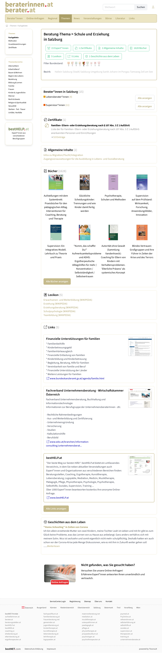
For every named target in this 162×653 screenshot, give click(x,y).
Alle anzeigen (145, 98)
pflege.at (85, 628)
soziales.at (124, 628)
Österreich (27, 607)
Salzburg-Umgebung (91, 72)
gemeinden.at (49, 622)
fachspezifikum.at (51, 614)
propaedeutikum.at (90, 634)
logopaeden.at (49, 639)
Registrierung (75, 601)
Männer (11, 96)
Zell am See (147, 72)
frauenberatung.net (51, 619)
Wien (138, 607)
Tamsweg (135, 72)
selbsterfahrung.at (127, 622)
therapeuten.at (126, 634)
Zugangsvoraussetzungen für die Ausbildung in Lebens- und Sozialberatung (84, 159)
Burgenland (41, 607)
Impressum (51, 649)
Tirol (118, 607)
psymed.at (124, 614)
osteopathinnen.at (89, 622)
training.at (124, 636)
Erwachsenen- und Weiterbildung (68, 300)
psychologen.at (88, 636)
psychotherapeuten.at (91, 639)
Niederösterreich (67, 607)
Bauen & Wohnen (15, 72)
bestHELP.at (10, 625)
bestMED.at (9, 628)
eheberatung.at (11, 634)
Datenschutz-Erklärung (34, 649)
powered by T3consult (148, 649)
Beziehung (12, 79)
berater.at (9, 619)
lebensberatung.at (51, 634)
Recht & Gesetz (14, 99)
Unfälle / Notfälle (15, 112)
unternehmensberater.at (130, 639)
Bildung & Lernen (15, 82)
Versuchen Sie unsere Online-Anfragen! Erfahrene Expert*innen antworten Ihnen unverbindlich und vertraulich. (118, 571)
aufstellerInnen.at (12, 616)
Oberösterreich (84, 607)
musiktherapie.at (89, 619)
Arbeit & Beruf (13, 69)
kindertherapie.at (51, 628)
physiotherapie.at (89, 631)
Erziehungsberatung (61, 307)
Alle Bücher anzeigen (57, 281)
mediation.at (87, 616)
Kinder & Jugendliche (16, 92)
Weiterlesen (53, 546)
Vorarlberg (128, 607)
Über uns (98, 601)
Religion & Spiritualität (17, 102)
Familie (11, 86)
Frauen (11, 89)
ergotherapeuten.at (13, 639)
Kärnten (53, 607)
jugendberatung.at (51, 625)
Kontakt (109, 601)
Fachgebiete (23, 25)
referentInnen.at (127, 619)
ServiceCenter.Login (58, 601)
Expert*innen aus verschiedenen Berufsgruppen (18, 134)
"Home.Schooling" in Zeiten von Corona (66, 527)
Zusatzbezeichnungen (17, 44)
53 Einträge (58, 137)
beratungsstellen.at (13, 622)
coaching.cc (9, 631)
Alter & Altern (13, 66)
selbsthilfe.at (125, 625)
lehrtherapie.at (50, 636)
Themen (13, 25)
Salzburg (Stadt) (71, 72)
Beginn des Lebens (15, 76)
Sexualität (12, 106)
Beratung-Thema (57, 34)
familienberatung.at (52, 616)
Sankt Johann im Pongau (116, 72)
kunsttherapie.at (50, 631)
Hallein (58, 72)
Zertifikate (12, 47)
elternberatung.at (12, 636)
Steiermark (108, 607)
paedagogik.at (87, 625)
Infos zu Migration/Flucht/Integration (63, 155)
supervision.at (126, 631)
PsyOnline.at (125, 616)
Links (51, 327)
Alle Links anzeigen (56, 508)
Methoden (12, 41)
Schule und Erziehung (91, 34)
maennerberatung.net (91, 614)
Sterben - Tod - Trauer (16, 109)
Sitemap (87, 601)
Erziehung (55, 303)
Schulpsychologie (59, 311)
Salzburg (55, 39)
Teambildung (57, 315)
